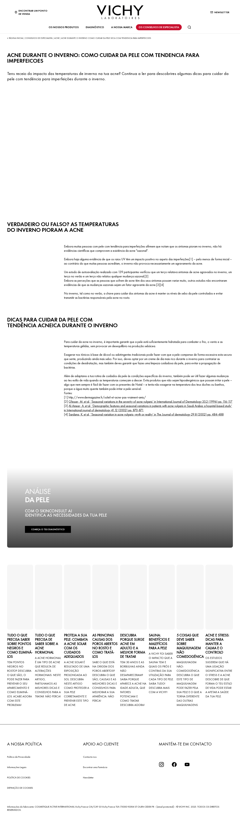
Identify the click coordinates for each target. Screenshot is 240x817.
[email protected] (165, 806)
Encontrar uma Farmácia (95, 767)
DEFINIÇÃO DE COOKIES (20, 787)
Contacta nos (90, 756)
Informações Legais (16, 767)
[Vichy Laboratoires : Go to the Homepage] (120, 12)
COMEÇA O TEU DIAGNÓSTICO (48, 529)
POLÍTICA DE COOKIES (18, 777)
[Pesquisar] (189, 27)
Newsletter (88, 777)
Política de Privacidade (18, 756)
